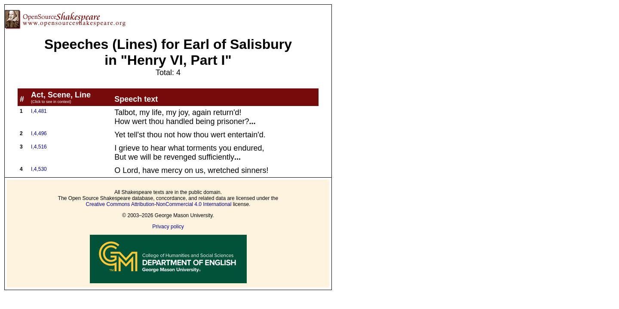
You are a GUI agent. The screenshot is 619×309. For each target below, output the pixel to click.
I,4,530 (39, 169)
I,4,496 (39, 133)
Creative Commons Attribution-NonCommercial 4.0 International (159, 204)
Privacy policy (168, 227)
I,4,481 (39, 111)
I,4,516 (39, 147)
